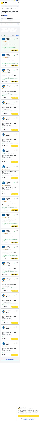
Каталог (3, 8)
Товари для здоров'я (9, 8)
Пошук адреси (1, 23)
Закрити (39, 407)
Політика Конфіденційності (28, 419)
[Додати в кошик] (14, 50)
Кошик (18, 3)
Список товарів (15, 2)
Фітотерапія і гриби (16, 8)
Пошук (2, 6)
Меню (2, 3)
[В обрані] (17, 38)
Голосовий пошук (18, 6)
